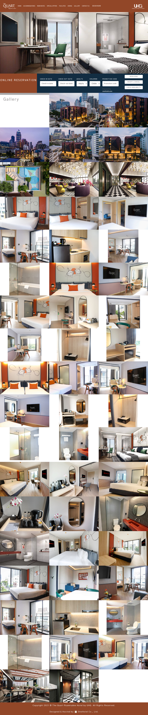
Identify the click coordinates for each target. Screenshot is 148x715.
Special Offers (52, 6)
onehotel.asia (107, 91)
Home (19, 6)
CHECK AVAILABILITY (134, 87)
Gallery (77, 6)
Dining (70, 6)
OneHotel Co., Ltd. (88, 712)
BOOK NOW (96, 6)
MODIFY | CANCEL (133, 82)
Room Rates (41, 6)
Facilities (62, 6)
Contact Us (85, 6)
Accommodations (29, 6)
